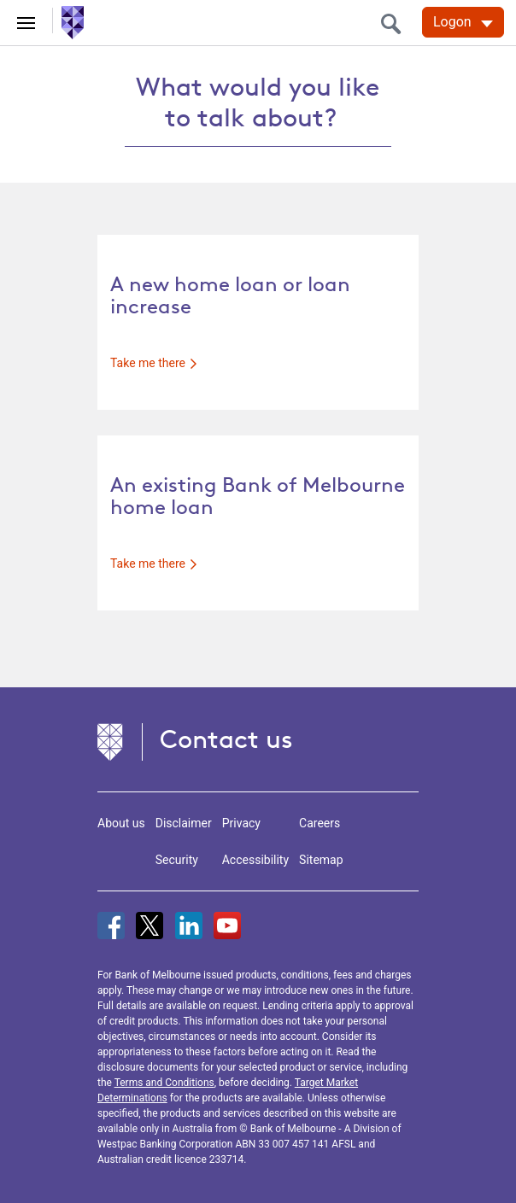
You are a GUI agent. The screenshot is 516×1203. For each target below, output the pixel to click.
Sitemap (321, 860)
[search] (395, 23)
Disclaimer (183, 823)
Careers (319, 823)
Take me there (153, 363)
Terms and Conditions (164, 1083)
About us (121, 823)
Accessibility (255, 860)
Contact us (226, 739)
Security (176, 860)
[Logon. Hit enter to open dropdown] (463, 22)
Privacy (241, 823)
